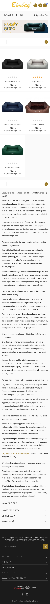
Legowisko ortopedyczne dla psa (15, 453)
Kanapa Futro (9, 503)
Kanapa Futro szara (37, 81)
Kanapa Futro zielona (12, 167)
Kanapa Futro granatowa (12, 124)
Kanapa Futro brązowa (37, 124)
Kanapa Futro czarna (12, 81)
